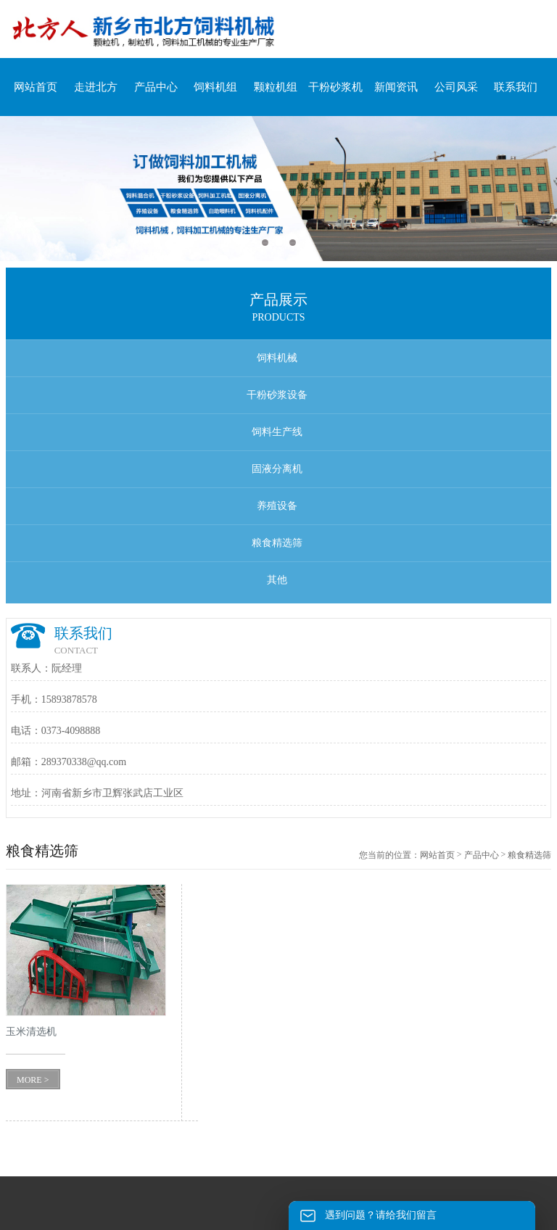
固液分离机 (277, 468)
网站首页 (35, 87)
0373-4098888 (71, 730)
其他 (277, 579)
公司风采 (456, 87)
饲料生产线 (277, 431)
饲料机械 (277, 357)
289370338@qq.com (84, 761)
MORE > (33, 1080)
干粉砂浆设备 (277, 394)
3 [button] (292, 242)
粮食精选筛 (277, 542)
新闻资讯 (396, 87)
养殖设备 (277, 505)
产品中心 (156, 87)
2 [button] (279, 242)
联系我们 (515, 87)
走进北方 (95, 87)
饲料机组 (215, 87)
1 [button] (265, 242)
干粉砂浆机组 (335, 95)
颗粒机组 (275, 87)
